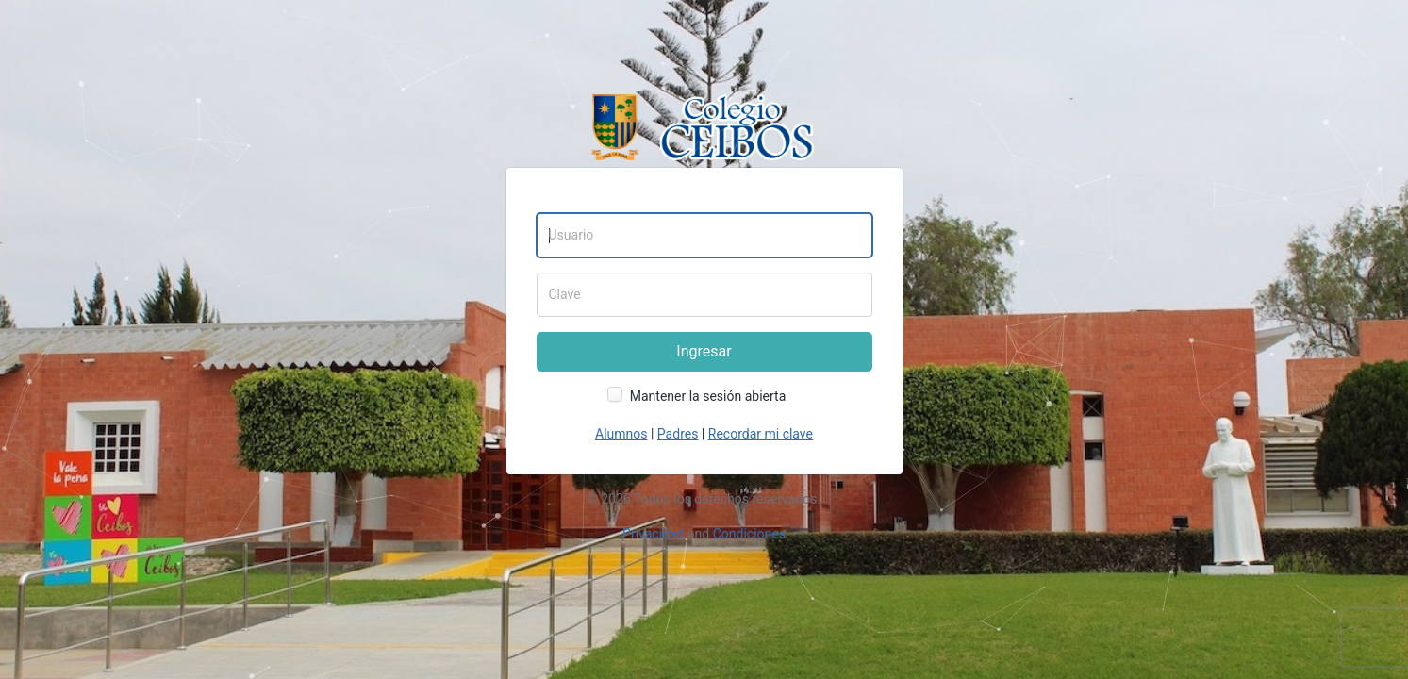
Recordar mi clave (760, 433)
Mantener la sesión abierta (708, 396)
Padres (678, 433)
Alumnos (621, 433)
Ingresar (703, 351)
